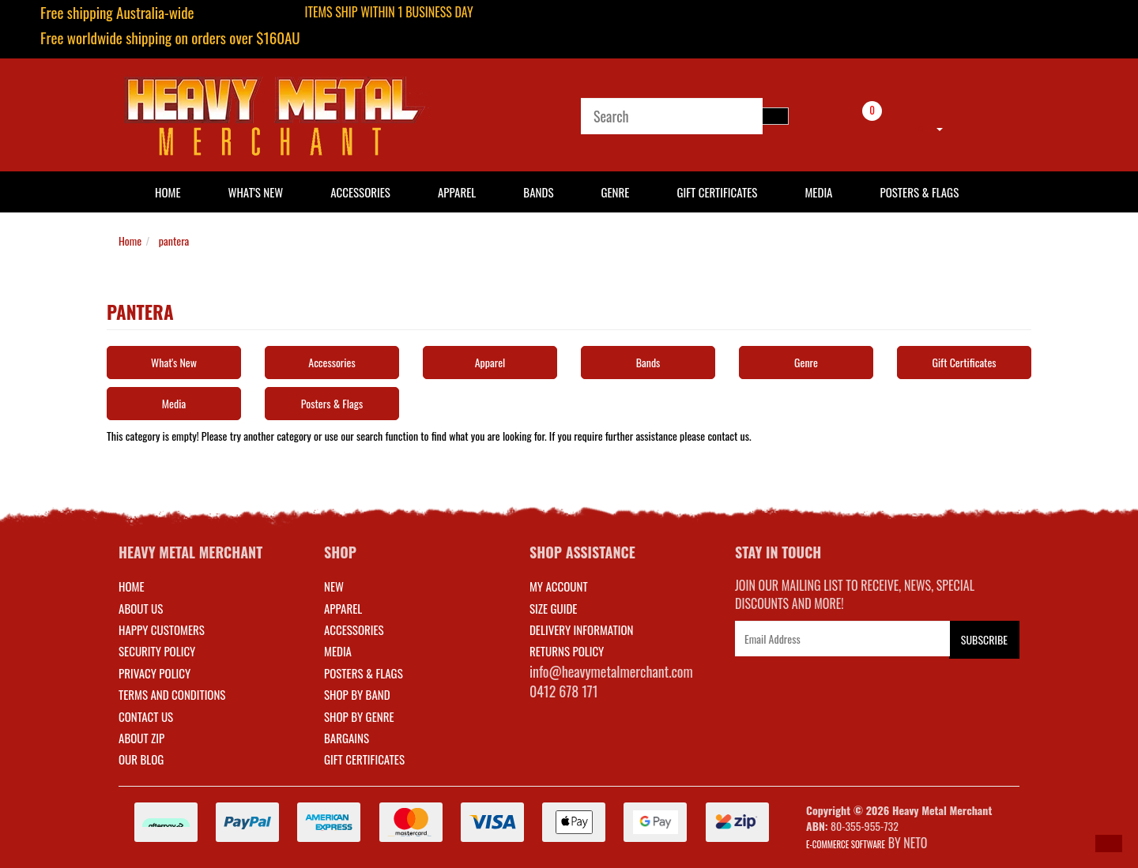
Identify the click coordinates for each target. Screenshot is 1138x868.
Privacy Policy (154, 673)
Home (130, 240)
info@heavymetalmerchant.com (611, 671)
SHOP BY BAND (357, 694)
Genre (615, 192)
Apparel (457, 192)
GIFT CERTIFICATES (364, 759)
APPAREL (343, 608)
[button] (1108, 843)
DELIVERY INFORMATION (581, 629)
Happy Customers (162, 629)
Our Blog (141, 759)
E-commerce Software (845, 844)
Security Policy (157, 650)
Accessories (360, 192)
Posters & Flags (919, 192)
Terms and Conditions (172, 694)
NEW (334, 586)
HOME (168, 192)
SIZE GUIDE (553, 608)
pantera (174, 240)
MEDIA (338, 650)
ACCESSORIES (354, 629)
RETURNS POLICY (566, 650)
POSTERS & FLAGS (363, 673)
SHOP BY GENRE (359, 716)
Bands (538, 192)
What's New (256, 192)
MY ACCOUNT (558, 586)
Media (818, 192)
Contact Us (146, 716)
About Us (141, 608)
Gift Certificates (716, 192)
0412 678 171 (563, 691)
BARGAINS (346, 737)
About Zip (141, 737)
